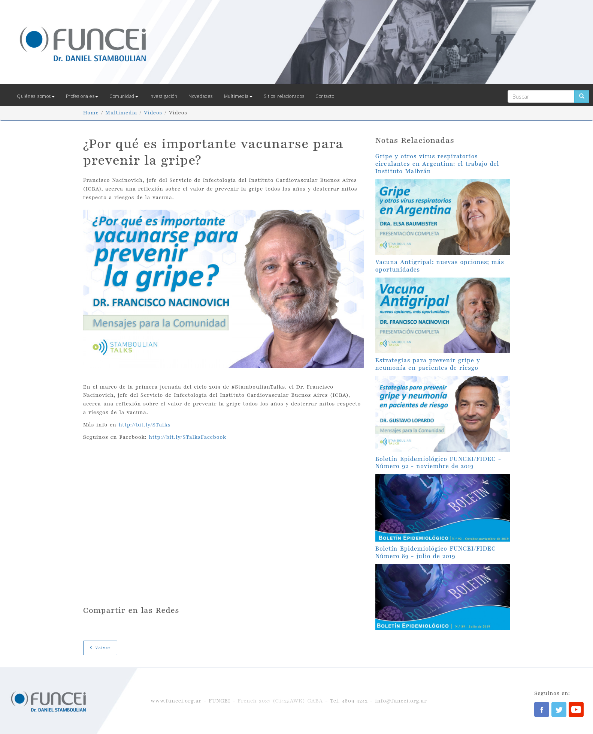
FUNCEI (219, 700)
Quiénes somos (36, 96)
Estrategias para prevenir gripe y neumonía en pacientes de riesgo (427, 364)
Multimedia (238, 96)
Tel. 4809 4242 (349, 700)
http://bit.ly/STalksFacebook (187, 437)
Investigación (163, 96)
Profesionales (82, 96)
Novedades (200, 96)
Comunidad (123, 96)
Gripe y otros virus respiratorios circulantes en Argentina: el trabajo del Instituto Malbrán (437, 164)
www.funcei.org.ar (176, 700)
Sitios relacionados (284, 96)
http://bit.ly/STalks (145, 424)
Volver (100, 648)
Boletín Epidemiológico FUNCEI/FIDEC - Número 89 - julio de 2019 (438, 552)
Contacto (324, 96)
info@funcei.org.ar (401, 700)
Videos (153, 112)
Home (91, 112)
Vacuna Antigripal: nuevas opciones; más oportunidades (439, 266)
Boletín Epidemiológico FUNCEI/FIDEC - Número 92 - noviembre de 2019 (438, 463)
